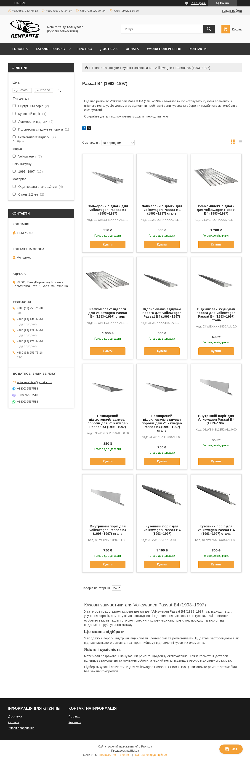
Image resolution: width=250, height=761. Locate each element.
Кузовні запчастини (137, 68)
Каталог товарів (50, 49)
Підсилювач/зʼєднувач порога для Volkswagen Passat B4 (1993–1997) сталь (216, 314)
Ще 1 (20, 140)
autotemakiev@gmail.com (34, 382)
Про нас (84, 49)
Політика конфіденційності (151, 754)
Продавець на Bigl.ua (125, 750)
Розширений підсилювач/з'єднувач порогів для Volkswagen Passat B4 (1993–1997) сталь (162, 423)
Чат (231, 749)
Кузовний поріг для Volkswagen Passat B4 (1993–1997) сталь (216, 529)
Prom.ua (146, 746)
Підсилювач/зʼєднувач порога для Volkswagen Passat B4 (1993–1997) (161, 312)
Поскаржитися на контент (115, 754)
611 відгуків (198, 3)
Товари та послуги (105, 68)
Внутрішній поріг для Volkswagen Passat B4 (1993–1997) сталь (107, 529)
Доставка (108, 49)
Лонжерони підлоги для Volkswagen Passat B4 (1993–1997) (107, 209)
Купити (107, 244)
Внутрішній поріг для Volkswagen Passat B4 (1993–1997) (216, 419)
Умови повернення (164, 49)
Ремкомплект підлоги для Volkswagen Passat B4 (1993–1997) (216, 209)
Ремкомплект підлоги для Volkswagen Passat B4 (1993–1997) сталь (107, 312)
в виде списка (240, 142)
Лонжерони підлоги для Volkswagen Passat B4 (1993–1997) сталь (161, 209)
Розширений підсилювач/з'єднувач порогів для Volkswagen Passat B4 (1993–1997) (108, 421)
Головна (20, 49)
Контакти (198, 49)
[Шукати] (209, 29)
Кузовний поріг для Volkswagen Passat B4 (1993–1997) (162, 529)
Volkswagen (163, 68)
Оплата (132, 49)
